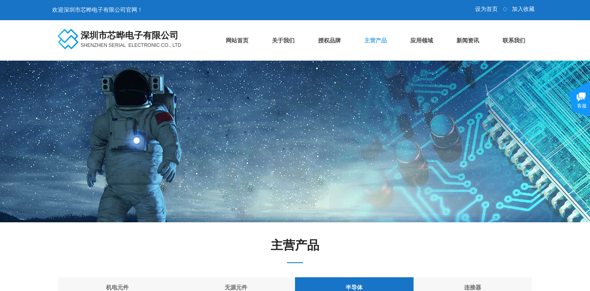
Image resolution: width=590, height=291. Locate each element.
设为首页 (486, 9)
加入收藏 (523, 9)
